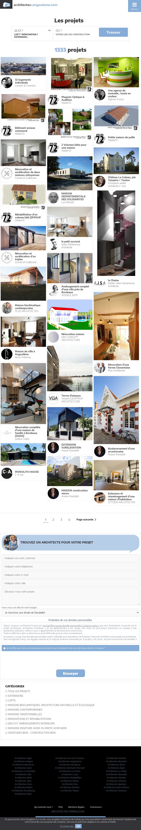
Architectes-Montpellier (69, 777)
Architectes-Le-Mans (116, 771)
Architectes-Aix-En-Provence (69, 758)
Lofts (11, 700)
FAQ (60, 807)
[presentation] (70, 660)
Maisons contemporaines (25, 709)
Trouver (113, 32)
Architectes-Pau (70, 784)
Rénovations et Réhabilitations (29, 718)
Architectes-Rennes (69, 787)
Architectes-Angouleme (69, 761)
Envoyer (70, 673)
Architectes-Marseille (116, 774)
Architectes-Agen (23, 758)
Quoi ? (32, 30)
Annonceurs (96, 807)
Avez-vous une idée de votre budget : (20, 607)
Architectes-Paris (23, 784)
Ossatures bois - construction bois (32, 732)
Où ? (59, 30)
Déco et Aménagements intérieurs (31, 723)
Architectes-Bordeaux (70, 764)
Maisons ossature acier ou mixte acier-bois (37, 728)
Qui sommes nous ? (43, 807)
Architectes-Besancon (23, 764)
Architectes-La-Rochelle (23, 771)
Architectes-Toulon (70, 790)
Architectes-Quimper (116, 784)
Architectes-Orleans (116, 781)
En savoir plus (67, 826)
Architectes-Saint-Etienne (116, 787)
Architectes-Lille (23, 774)
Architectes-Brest (116, 764)
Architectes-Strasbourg (23, 790)
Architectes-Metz (23, 777)
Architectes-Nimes (70, 781)
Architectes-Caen (23, 768)
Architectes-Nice (23, 781)
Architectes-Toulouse (116, 790)
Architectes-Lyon (69, 774)
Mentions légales (76, 807)
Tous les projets (19, 691)
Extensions (15, 695)
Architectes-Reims (23, 787)
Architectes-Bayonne (116, 761)
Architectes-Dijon (116, 768)
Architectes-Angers (23, 761)
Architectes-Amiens (116, 758)
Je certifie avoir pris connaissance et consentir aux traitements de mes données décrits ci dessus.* (54, 648)
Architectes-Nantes (116, 777)
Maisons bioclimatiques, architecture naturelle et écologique (51, 705)
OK (78, 826)
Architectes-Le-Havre (69, 771)
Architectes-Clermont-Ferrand (69, 768)
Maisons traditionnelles (25, 714)
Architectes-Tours (23, 794)
